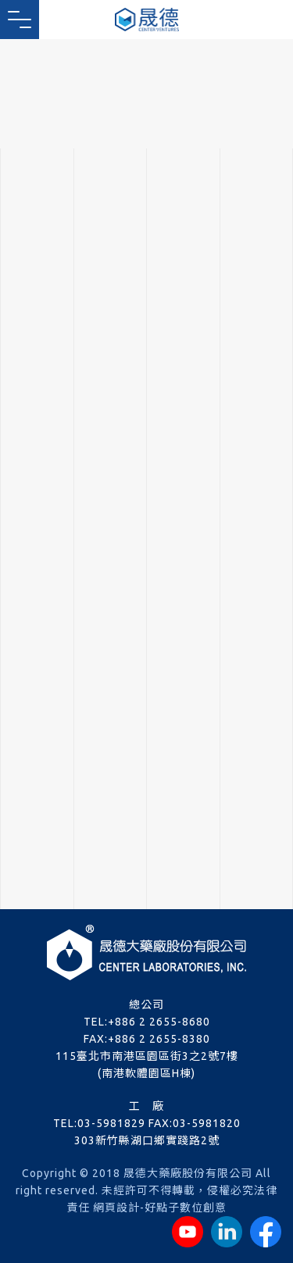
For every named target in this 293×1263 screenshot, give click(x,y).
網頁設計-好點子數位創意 (160, 1207)
